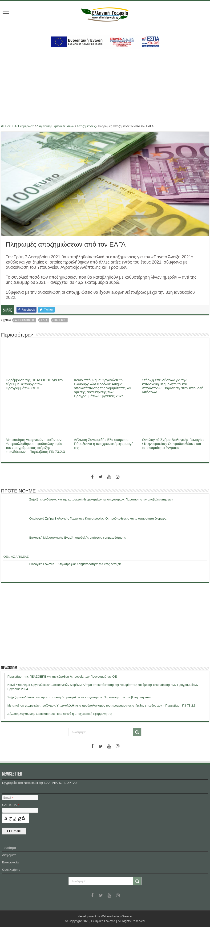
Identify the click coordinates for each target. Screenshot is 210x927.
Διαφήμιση (9, 855)
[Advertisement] (105, 87)
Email (8, 797)
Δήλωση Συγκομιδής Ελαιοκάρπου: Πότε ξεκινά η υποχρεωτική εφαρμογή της (103, 444)
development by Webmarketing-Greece (105, 916)
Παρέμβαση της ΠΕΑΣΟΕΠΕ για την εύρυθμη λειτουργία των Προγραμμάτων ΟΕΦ (34, 384)
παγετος (60, 320)
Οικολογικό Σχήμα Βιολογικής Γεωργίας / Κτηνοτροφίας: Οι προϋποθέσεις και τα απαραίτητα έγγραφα (173, 444)
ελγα (44, 320)
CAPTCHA (10, 805)
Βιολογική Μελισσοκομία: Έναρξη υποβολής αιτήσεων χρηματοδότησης (77, 537)
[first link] (6, 12)
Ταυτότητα (9, 848)
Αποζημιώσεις (86, 126)
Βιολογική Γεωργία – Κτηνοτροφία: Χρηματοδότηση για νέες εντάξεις (75, 564)
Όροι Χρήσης (11, 869)
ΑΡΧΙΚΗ (8, 126)
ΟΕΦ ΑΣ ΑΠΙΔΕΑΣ (15, 556)
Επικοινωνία (10, 862)
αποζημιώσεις (25, 320)
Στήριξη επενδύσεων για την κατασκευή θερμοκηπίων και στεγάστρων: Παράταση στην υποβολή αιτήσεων (172, 386)
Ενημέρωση (26, 126)
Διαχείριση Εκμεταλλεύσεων (55, 126)
